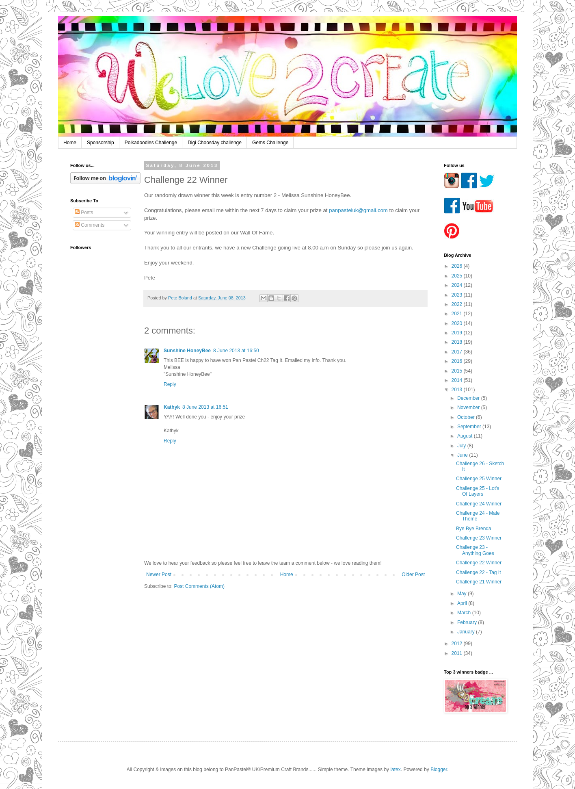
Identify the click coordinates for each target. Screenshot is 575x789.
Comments (89, 225)
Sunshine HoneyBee (187, 350)
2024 (458, 285)
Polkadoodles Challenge (151, 142)
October (466, 417)
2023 (458, 295)
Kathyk (172, 407)
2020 (458, 323)
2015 (458, 371)
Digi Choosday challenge (215, 142)
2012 (458, 643)
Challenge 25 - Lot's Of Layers (477, 491)
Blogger (438, 769)
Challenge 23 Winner (479, 538)
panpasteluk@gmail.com (358, 210)
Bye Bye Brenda (473, 528)
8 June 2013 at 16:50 (236, 350)
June (463, 455)
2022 (458, 304)
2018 (458, 342)
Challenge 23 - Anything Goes (475, 550)
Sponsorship (100, 142)
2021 (458, 313)
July (462, 446)
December (469, 398)
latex (395, 769)
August (465, 436)
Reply (170, 384)
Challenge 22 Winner (479, 563)
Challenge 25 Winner (479, 478)
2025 (458, 276)
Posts (84, 212)
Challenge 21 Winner (479, 582)
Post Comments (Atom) (199, 586)
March (464, 613)
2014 (458, 380)
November (469, 407)
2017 (458, 352)
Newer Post (158, 574)
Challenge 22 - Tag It (478, 572)
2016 (458, 361)
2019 (458, 333)
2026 (458, 266)
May (462, 593)
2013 (458, 389)
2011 (458, 653)
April (462, 603)
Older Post (413, 574)
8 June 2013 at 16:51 (205, 407)
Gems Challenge (270, 142)
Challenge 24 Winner (479, 504)
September (469, 426)
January (466, 632)
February (467, 622)
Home (69, 142)
